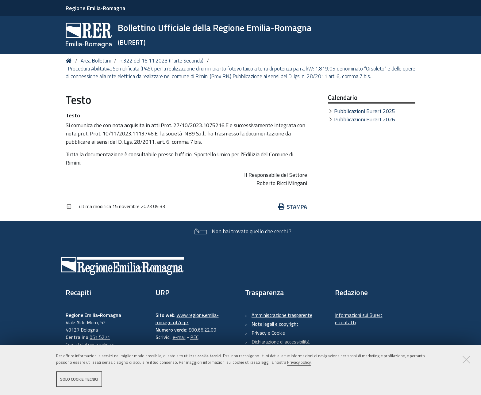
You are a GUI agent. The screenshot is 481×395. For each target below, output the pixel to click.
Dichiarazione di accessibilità (281, 341)
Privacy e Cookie (268, 332)
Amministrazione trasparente (282, 315)
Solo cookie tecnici (79, 379)
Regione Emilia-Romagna (95, 8)
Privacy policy (299, 362)
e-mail (179, 337)
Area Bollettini (96, 61)
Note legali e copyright (275, 324)
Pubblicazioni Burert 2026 (364, 119)
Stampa (292, 207)
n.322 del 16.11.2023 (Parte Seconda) (161, 61)
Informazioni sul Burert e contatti (359, 318)
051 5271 (100, 337)
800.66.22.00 (202, 329)
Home (70, 60)
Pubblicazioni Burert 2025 (364, 111)
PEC (194, 337)
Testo (73, 115)
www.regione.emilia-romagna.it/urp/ (187, 318)
